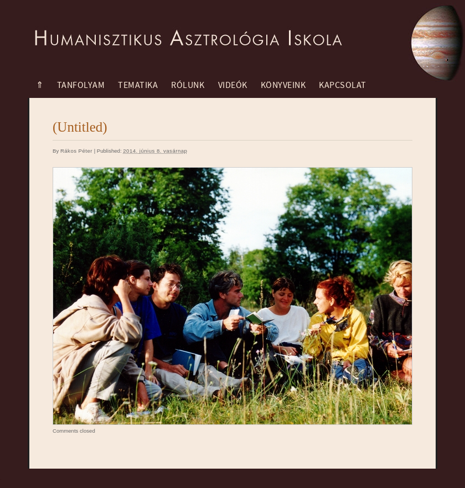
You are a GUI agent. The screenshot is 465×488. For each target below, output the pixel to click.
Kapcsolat (342, 85)
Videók (232, 85)
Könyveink (283, 85)
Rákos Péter (76, 151)
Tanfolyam (81, 85)
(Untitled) (80, 127)
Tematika (138, 85)
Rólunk (187, 85)
